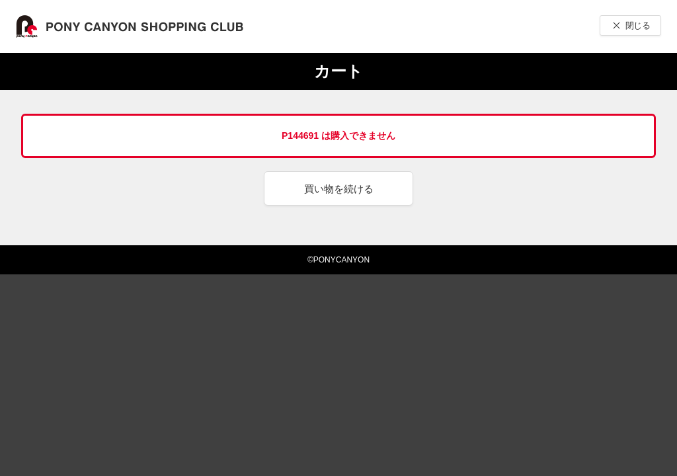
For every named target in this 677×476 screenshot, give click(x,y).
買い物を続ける (339, 188)
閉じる (637, 25)
